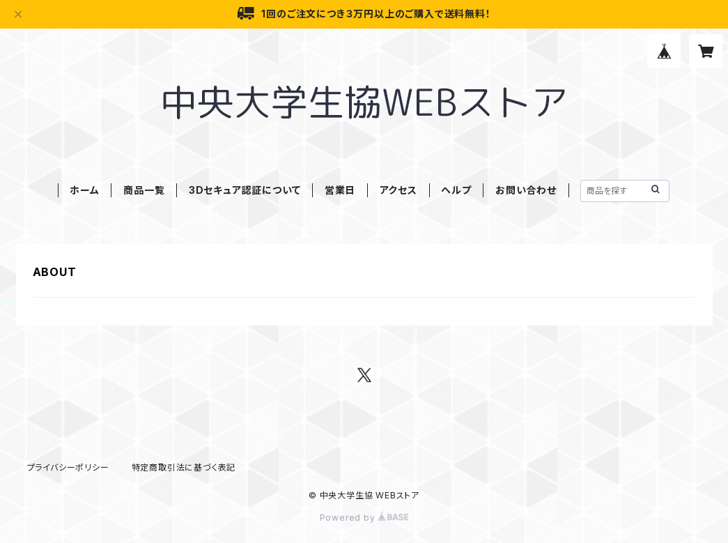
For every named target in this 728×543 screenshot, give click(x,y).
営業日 (340, 190)
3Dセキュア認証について (245, 190)
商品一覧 (143, 190)
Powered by (364, 517)
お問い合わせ (526, 190)
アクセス (398, 190)
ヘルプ (456, 190)
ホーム (84, 190)
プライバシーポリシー (68, 467)
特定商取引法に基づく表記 (184, 467)
